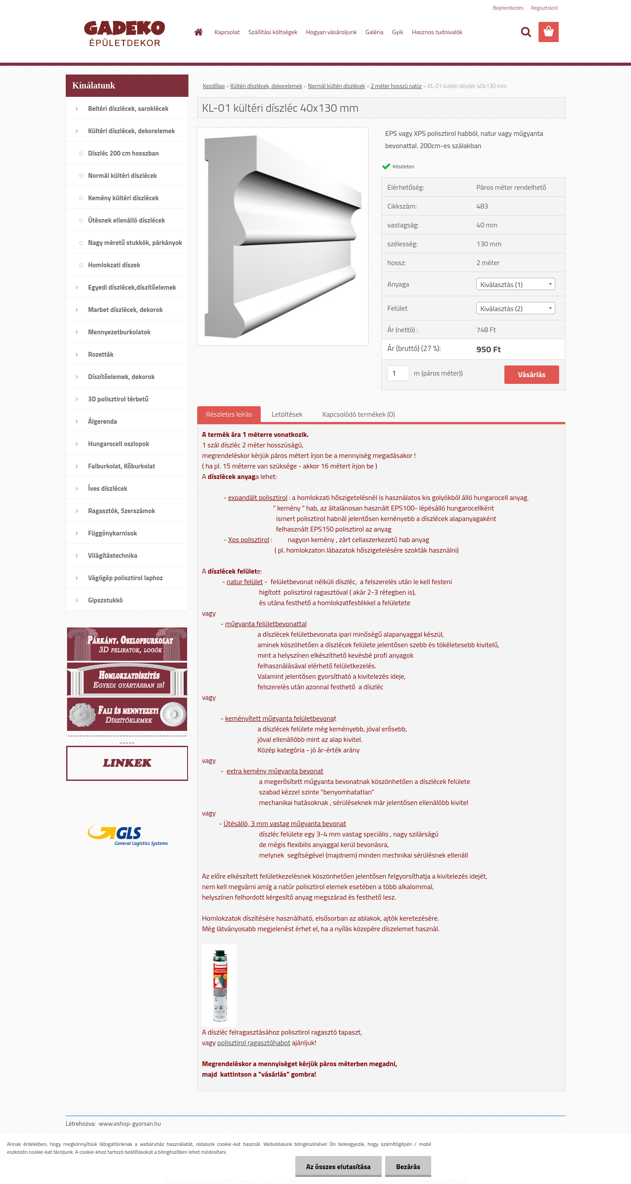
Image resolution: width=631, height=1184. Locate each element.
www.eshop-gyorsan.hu (130, 1123)
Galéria (374, 31)
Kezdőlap (214, 86)
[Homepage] (198, 32)
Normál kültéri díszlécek (336, 86)
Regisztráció (544, 8)
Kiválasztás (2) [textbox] (501, 308)
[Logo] (126, 32)
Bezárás (408, 1166)
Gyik (397, 31)
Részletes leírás (229, 414)
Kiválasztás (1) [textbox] (501, 284)
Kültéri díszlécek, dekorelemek (266, 86)
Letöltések (287, 414)
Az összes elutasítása (338, 1166)
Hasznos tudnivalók (437, 31)
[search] (526, 32)
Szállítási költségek (273, 31)
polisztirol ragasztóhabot (254, 1042)
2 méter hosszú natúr (396, 86)
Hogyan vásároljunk (331, 31)
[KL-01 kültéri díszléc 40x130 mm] (283, 131)
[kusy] (398, 373)
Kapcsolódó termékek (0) (358, 414)
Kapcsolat (227, 31)
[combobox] (515, 284)
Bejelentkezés (508, 8)
